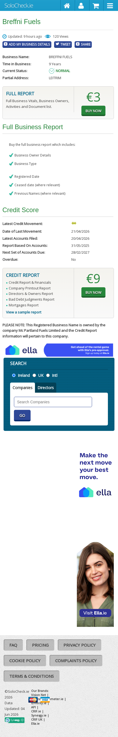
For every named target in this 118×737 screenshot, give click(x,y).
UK (40, 375)
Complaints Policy (76, 660)
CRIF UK (36, 719)
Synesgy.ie (38, 715)
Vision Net (38, 695)
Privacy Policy (79, 645)
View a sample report (23, 312)
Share (85, 44)
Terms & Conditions (31, 676)
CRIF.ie (36, 711)
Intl (54, 375)
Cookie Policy (24, 660)
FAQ (13, 645)
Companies (23, 387)
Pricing (40, 645)
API (33, 707)
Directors (45, 387)
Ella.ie (35, 723)
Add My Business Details (29, 44)
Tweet (65, 44)
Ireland (24, 375)
